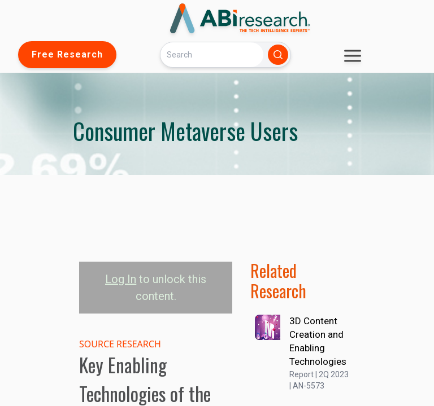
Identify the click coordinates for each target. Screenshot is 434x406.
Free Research (67, 54)
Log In (120, 279)
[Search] (211, 54)
